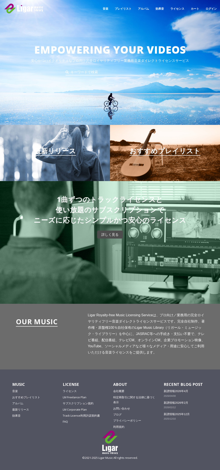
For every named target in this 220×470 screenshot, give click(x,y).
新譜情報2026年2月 (176, 402)
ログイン (211, 9)
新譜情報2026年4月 (176, 391)
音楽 (105, 9)
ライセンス (177, 9)
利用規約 (118, 426)
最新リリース (20, 409)
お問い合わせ (121, 408)
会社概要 (118, 391)
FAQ (65, 421)
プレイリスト (123, 9)
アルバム (143, 9)
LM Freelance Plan (74, 397)
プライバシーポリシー (127, 420)
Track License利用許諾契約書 (81, 415)
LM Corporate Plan (75, 409)
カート (195, 9)
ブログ (117, 414)
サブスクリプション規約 (78, 403)
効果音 (160, 9)
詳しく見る (110, 234)
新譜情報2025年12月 (177, 414)
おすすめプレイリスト (26, 397)
